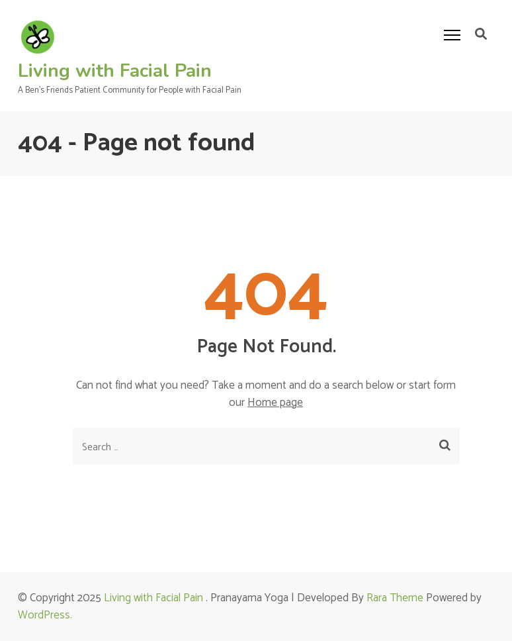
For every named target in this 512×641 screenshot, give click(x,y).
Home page (275, 402)
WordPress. (45, 615)
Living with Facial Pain (115, 70)
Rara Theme (394, 598)
